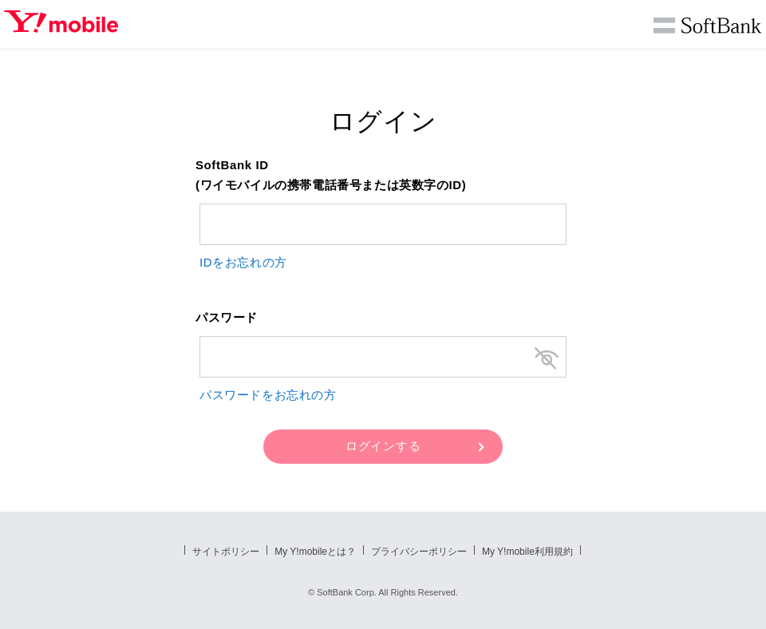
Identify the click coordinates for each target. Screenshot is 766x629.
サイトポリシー (225, 551)
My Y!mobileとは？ (315, 551)
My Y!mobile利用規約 (527, 551)
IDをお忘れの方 (243, 262)
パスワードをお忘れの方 (268, 395)
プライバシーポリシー (419, 551)
